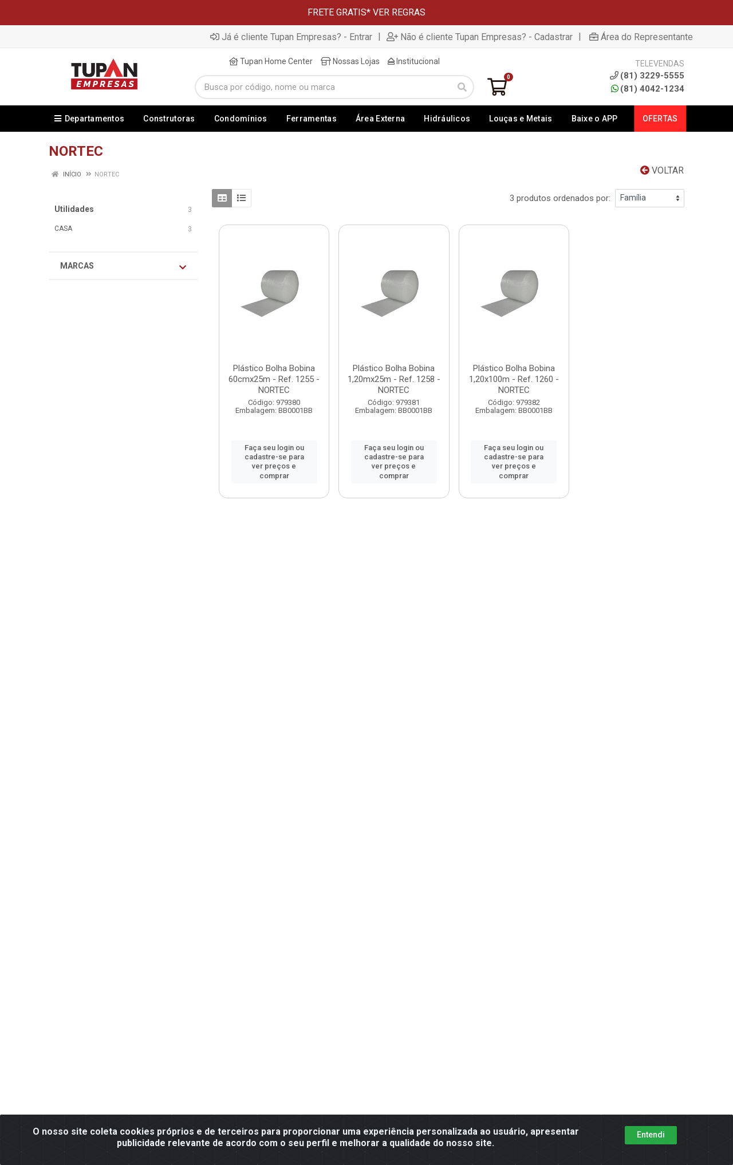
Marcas (123, 266)
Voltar (662, 170)
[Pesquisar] (462, 87)
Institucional (414, 61)
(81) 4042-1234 (647, 89)
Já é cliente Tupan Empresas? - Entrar (291, 36)
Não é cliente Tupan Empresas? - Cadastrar (480, 36)
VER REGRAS (399, 12)
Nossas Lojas (350, 61)
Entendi (651, 1134)
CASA (63, 229)
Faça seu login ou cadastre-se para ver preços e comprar (274, 461)
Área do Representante (641, 36)
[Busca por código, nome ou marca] (323, 87)
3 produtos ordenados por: (560, 198)
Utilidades (74, 209)
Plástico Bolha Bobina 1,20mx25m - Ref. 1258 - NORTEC (394, 379)
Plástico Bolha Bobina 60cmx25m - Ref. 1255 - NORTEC (274, 379)
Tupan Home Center (271, 61)
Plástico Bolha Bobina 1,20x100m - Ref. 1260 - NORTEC (514, 379)
